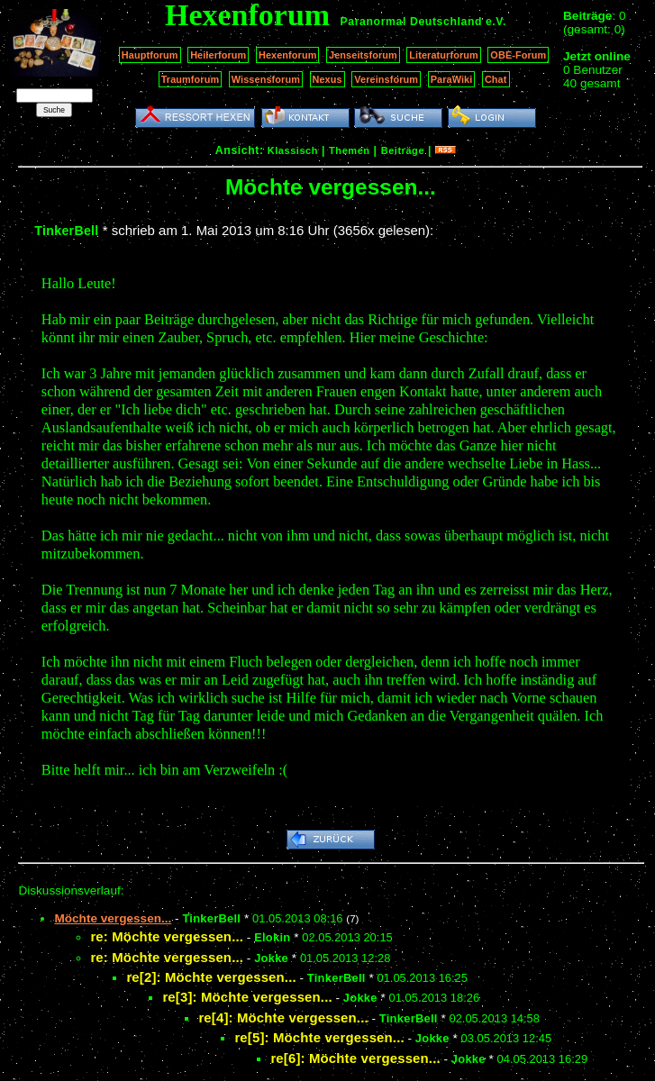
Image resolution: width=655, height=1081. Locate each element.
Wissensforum (266, 79)
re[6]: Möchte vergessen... (355, 1058)
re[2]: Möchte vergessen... (211, 977)
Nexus (327, 79)
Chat (496, 79)
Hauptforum (150, 55)
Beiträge (402, 150)
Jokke (271, 958)
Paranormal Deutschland (412, 21)
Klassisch (293, 150)
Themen (349, 150)
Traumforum (190, 79)
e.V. (496, 21)
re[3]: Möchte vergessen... (247, 996)
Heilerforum (218, 55)
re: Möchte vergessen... (166, 936)
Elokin (272, 937)
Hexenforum (288, 55)
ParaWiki (452, 79)
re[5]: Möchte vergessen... (319, 1037)
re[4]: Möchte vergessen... (283, 1017)
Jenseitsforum (363, 55)
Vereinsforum (386, 79)
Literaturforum (443, 55)
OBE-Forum (518, 55)
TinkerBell (66, 230)
